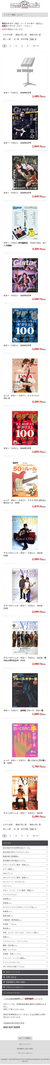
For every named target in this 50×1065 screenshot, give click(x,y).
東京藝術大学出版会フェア (14, 861)
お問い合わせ (11, 977)
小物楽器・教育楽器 (12, 920)
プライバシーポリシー (14, 987)
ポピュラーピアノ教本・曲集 (16, 878)
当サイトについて (13, 972)
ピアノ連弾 (8, 869)
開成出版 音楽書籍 (11, 856)
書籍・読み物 (10, 945)
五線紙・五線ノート (11, 954)
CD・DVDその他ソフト (13, 967)
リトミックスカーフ (11, 962)
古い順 (16, 39)
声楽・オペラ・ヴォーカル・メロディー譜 (21, 933)
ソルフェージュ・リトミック (15, 941)
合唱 (6, 937)
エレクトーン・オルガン (14, 882)
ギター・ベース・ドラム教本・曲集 (18, 890)
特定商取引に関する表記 (15, 982)
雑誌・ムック (9, 950)
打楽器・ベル (9, 924)
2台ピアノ (8, 873)
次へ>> (36, 46)
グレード (7, 886)
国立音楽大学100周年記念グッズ (16, 848)
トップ (7, 15)
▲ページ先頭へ (25, 1038)
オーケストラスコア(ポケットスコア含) (20, 907)
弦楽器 (7, 899)
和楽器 (7, 928)
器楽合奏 (8, 916)
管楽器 (7, 903)
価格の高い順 (35, 35)
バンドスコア (9, 895)
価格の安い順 (21, 35)
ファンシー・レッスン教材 (14, 958)
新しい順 (7, 39)
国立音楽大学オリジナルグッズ (16, 852)
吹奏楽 (7, 911)
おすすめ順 (8, 35)
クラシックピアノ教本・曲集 (16, 865)
